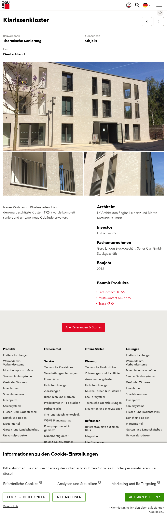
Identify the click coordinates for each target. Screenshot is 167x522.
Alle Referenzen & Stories (83, 327)
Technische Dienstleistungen (103, 403)
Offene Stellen (94, 349)
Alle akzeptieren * (144, 497)
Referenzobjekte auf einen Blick (102, 429)
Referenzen (92, 421)
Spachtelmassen (13, 394)
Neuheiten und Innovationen (103, 408)
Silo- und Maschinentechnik (61, 414)
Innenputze (10, 400)
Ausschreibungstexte (98, 379)
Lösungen (132, 349)
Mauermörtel (11, 423)
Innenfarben (11, 388)
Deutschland (14, 54)
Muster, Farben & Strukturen (103, 391)
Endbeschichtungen (15, 355)
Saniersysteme (12, 406)
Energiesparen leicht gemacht (57, 428)
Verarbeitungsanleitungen (60, 373)
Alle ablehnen (69, 497)
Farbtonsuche (53, 408)
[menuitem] (128, 5)
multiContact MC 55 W (114, 298)
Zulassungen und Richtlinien (103, 373)
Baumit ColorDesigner (58, 442)
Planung (90, 361)
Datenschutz (10, 506)
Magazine (91, 436)
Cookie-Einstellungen (26, 497)
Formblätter (51, 379)
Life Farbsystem (95, 397)
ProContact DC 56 (111, 292)
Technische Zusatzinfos (58, 367)
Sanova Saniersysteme (17, 376)
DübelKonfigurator (56, 436)
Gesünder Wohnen (15, 382)
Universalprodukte (15, 435)
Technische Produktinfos (100, 367)
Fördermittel (52, 349)
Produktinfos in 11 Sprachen (62, 403)
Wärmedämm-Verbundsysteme (13, 363)
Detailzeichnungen (56, 385)
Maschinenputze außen (18, 370)
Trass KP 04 (106, 304)
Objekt (91, 41)
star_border (160, 12)
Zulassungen (52, 391)
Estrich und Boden (15, 418)
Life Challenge (94, 442)
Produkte (9, 349)
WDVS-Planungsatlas (57, 420)
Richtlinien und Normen (59, 397)
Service (49, 361)
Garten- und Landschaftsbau (21, 429)
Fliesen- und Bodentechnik (20, 412)
